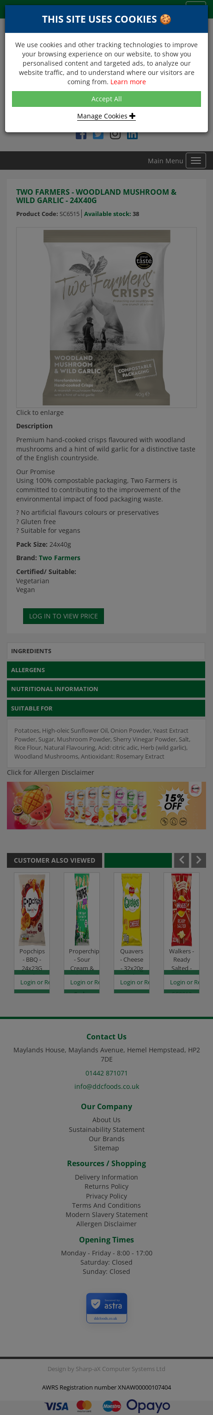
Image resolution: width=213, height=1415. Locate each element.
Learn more (128, 81)
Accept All (106, 98)
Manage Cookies (106, 115)
